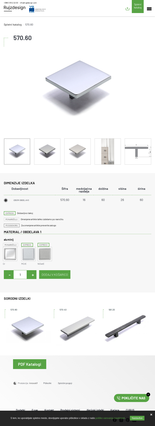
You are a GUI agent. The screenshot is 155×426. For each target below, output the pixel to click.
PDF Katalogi (29, 364)
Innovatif (33, 383)
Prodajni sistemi (70, 410)
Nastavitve (137, 418)
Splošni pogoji (65, 383)
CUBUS (130, 410)
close (148, 394)
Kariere (114, 410)
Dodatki (20, 410)
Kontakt (49, 410)
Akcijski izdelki (95, 410)
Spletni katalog (138, 6)
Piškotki (47, 383)
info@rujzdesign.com (28, 3)
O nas (35, 410)
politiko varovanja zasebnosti (110, 418)
